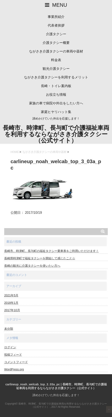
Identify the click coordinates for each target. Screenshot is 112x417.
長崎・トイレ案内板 (56, 86)
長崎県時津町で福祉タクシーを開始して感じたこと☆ (39, 258)
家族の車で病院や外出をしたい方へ (56, 103)
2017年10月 (12, 310)
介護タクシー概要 (56, 42)
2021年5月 (11, 295)
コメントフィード (16, 362)
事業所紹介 (56, 17)
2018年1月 (11, 302)
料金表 (56, 60)
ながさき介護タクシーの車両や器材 (56, 51)
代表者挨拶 (56, 25)
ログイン (10, 347)
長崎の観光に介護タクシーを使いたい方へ (32, 265)
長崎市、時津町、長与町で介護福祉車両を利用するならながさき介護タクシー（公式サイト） (56, 134)
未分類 (8, 328)
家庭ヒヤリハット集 (56, 112)
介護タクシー (56, 34)
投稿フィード (13, 354)
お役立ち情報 (56, 94)
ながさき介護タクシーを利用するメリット (56, 77)
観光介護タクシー (56, 68)
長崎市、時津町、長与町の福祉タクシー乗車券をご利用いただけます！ (51, 251)
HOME (15, 151)
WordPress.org (14, 369)
